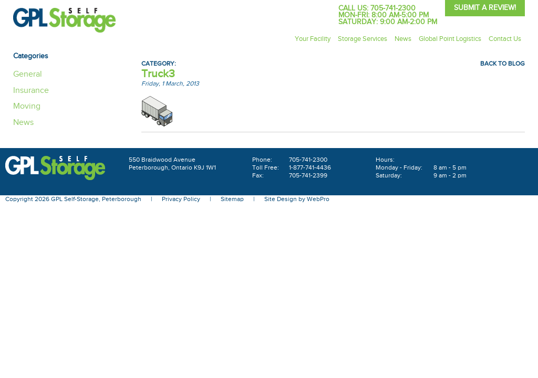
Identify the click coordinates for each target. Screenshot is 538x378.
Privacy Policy (181, 199)
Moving (26, 106)
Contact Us (505, 39)
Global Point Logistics (450, 39)
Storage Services (362, 39)
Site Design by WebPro (296, 199)
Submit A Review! (485, 8)
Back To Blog (502, 63)
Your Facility (312, 39)
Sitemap (232, 199)
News (403, 39)
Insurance (31, 91)
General (27, 74)
